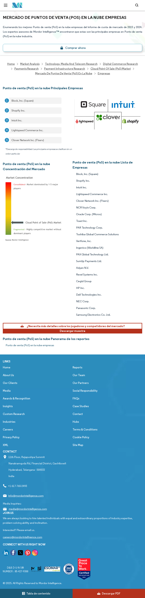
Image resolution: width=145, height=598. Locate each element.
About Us (8, 375)
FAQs (76, 398)
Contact (78, 414)
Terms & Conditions (85, 429)
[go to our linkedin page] (6, 553)
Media (7, 390)
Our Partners (81, 383)
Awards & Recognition (16, 398)
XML (5, 445)
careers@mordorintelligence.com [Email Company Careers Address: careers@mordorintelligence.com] (22, 537)
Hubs (76, 421)
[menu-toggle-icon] (5, 5)
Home (6, 367)
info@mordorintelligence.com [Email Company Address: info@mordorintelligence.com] (26, 495)
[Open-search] (137, 5)
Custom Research (14, 414)
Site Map (78, 445)
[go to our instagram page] (35, 553)
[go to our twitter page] (20, 553)
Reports (77, 367)
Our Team (79, 375)
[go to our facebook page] (13, 553)
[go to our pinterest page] (28, 553)
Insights (8, 406)
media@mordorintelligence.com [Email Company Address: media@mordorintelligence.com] (28, 509)
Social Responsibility (85, 390)
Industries (9, 421)
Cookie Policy (81, 437)
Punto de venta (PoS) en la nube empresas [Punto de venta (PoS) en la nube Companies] (30, 345)
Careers (8, 429)
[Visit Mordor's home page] (16, 5)
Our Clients (10, 383)
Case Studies (81, 406)
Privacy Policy (11, 437)
